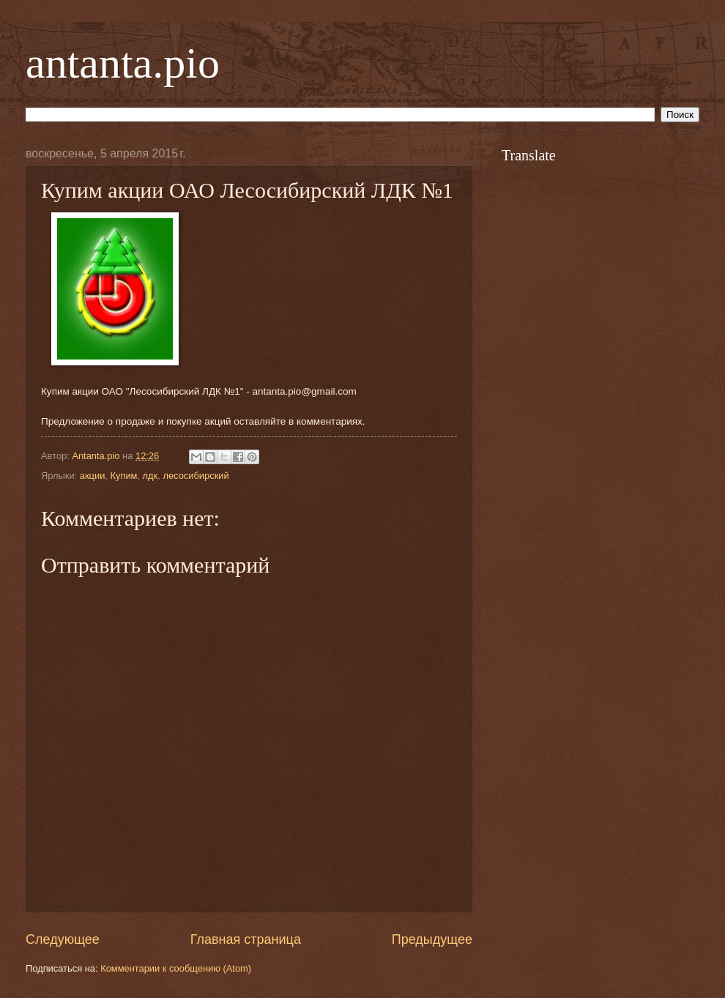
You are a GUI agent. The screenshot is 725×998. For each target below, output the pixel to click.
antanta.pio (123, 63)
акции (92, 475)
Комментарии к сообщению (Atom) (175, 968)
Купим (123, 475)
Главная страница (245, 939)
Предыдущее (432, 939)
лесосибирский (195, 475)
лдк (150, 475)
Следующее (63, 939)
